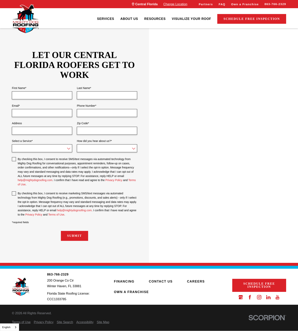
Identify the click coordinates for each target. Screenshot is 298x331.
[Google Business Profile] (240, 297)
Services (105, 18)
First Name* (19, 88)
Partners (206, 4)
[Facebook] (250, 297)
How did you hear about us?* (94, 141)
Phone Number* (86, 105)
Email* (16, 105)
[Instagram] (259, 297)
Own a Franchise (245, 4)
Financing (124, 281)
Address (17, 123)
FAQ (222, 4)
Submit (74, 236)
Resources (155, 18)
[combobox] (9, 327)
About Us (129, 18)
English (6, 327)
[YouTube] (277, 297)
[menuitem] (105, 19)
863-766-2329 (275, 4)
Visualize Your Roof (191, 18)
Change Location (175, 4)
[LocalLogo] (25, 18)
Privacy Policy (113, 180)
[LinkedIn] (268, 297)
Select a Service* (22, 141)
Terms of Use (56, 214)
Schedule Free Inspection (252, 19)
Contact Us (161, 281)
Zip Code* (83, 123)
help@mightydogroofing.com (35, 180)
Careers (196, 281)
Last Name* (84, 88)
